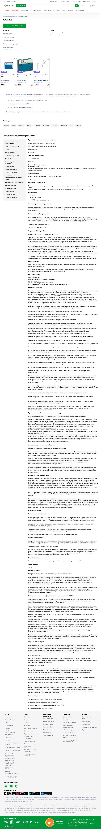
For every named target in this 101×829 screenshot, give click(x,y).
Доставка (7, 723)
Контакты (27, 725)
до (63, 32)
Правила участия (48, 724)
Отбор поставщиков (69, 730)
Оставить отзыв (28, 731)
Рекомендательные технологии (30, 750)
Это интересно (9, 725)
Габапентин (35, 159)
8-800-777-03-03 (10, 819)
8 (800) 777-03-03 (27, 801)
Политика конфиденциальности (11, 729)
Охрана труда (86, 730)
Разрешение (8, 740)
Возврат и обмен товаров (12, 750)
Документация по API (69, 733)
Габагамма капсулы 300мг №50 (8, 75)
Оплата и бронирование (12, 720)
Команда (26, 723)
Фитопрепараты (8, 47)
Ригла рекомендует (36, 10)
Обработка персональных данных (11, 772)
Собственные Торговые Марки (69, 736)
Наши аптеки (86, 1)
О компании (27, 717)
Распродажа (15, 10)
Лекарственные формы (14, 16)
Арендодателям (54, 1)
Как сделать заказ (10, 717)
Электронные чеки (48, 735)
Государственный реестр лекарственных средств (42, 702)
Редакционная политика (31, 734)
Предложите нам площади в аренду (68, 726)
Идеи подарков (7, 33)
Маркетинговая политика (12, 747)
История (26, 720)
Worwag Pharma (5, 80)
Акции (7, 10)
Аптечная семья (48, 719)
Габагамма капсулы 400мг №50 (41, 75)
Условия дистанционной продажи (12, 743)
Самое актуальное (8, 40)
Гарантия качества (29, 741)
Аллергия (70, 10)
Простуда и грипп (49, 10)
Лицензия (8, 737)
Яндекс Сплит (24, 10)
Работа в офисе (86, 724)
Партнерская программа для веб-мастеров (70, 741)
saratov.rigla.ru (57, 797)
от (52, 32)
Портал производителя (69, 723)
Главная (5, 16)
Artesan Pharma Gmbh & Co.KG (41, 80)
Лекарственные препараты (11, 44)
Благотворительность (30, 728)
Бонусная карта (77, 1)
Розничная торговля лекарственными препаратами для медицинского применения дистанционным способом (11, 764)
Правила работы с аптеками (29, 755)
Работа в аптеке (86, 721)
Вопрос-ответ (47, 733)
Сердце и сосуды (61, 10)
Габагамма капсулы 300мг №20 (24, 75)
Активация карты (48, 721)
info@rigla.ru (74, 825)
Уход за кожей (80, 10)
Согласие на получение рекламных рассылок (12, 777)
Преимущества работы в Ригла (89, 718)
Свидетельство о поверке (31, 744)
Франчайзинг (67, 720)
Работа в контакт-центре (89, 727)
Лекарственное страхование (28, 737)
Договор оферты (10, 753)
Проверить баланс (48, 727)
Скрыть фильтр (14, 26)
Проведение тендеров (69, 717)
